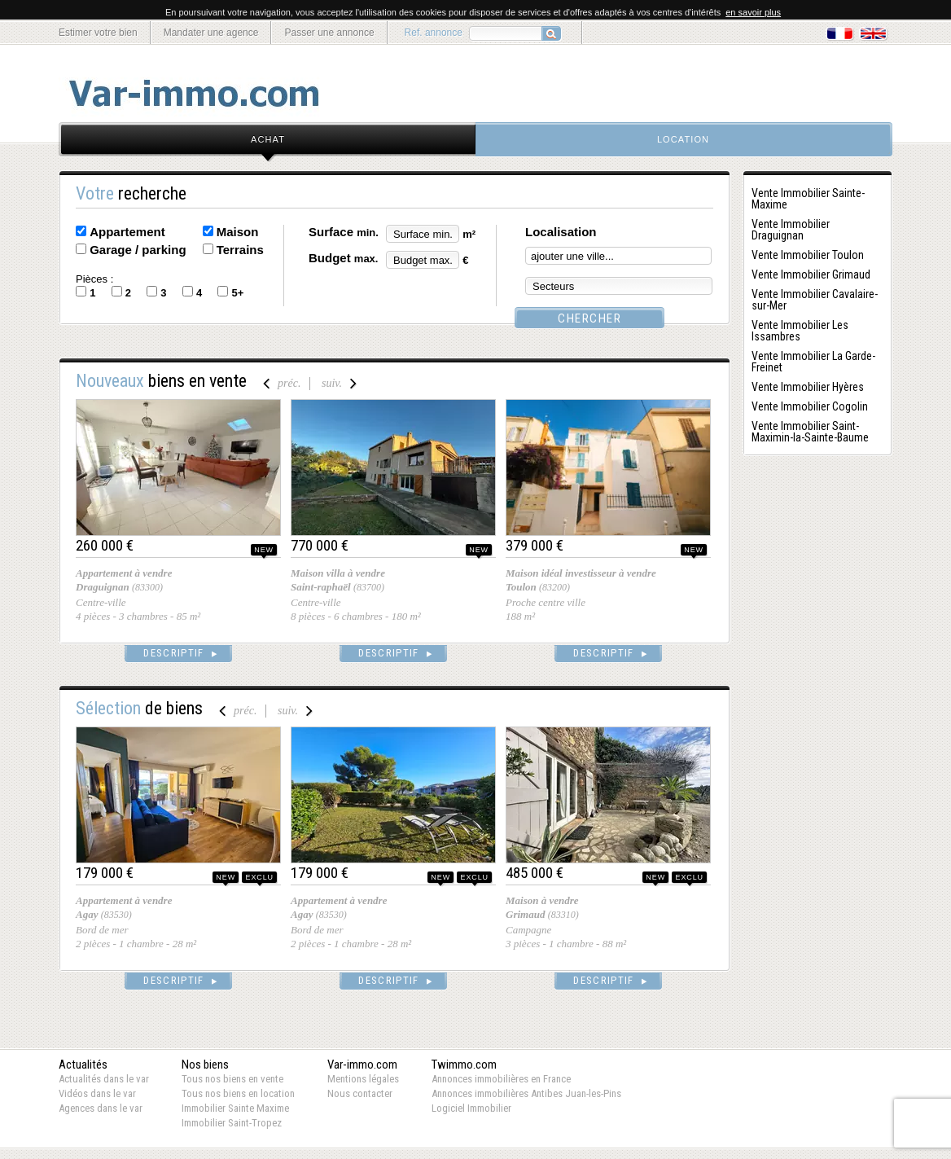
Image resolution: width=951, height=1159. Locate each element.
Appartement (127, 232)
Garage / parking (138, 250)
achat (268, 139)
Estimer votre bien (98, 32)
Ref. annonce (433, 32)
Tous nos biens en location (238, 1093)
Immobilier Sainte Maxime (235, 1108)
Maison (238, 232)
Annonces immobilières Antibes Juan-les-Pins (526, 1093)
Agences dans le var (100, 1108)
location (683, 139)
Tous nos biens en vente (232, 1079)
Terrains (240, 250)
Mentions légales (363, 1079)
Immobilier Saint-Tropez (232, 1123)
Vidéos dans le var (97, 1093)
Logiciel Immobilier (471, 1108)
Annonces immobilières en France (501, 1079)
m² (469, 234)
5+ (237, 293)
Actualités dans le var (104, 1079)
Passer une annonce (329, 32)
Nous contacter (359, 1093)
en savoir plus (753, 12)
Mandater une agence (211, 32)
